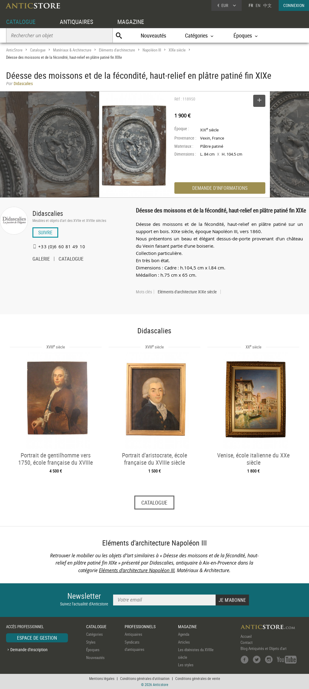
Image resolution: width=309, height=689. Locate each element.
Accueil (246, 636)
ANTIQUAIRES (76, 22)
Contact (246, 642)
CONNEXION (293, 5)
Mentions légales (101, 678)
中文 (267, 5)
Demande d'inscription (29, 649)
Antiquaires (133, 634)
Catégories (94, 634)
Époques (92, 649)
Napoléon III (152, 50)
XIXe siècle (177, 50)
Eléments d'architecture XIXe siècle (187, 292)
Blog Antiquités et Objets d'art (263, 648)
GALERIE (41, 259)
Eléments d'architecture (117, 50)
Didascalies (47, 213)
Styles (91, 642)
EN (258, 5)
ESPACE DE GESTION (37, 638)
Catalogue (37, 50)
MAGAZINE (130, 22)
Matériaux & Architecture (72, 50)
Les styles (185, 665)
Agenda (183, 634)
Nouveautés (153, 35)
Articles (184, 642)
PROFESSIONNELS (140, 626)
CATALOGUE (20, 22)
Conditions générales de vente (197, 678)
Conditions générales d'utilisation (145, 678)
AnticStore (14, 50)
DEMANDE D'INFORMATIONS (219, 188)
